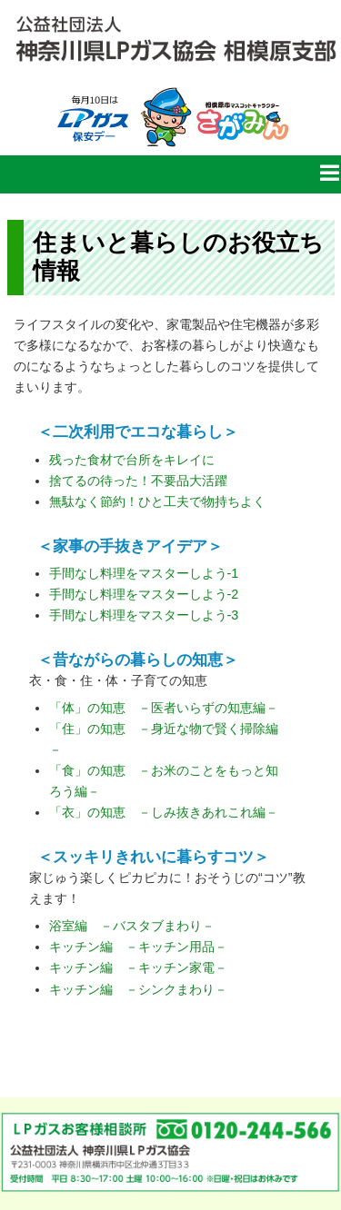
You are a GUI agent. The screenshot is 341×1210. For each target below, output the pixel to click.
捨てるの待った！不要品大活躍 (138, 480)
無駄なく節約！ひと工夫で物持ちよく (157, 501)
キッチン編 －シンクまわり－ (138, 989)
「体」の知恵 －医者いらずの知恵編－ (163, 707)
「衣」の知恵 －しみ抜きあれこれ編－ (163, 812)
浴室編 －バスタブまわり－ (132, 925)
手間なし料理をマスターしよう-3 (144, 615)
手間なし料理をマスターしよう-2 (144, 594)
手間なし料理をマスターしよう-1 (144, 573)
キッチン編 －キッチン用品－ (138, 946)
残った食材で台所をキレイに (132, 459)
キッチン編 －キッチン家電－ (138, 967)
